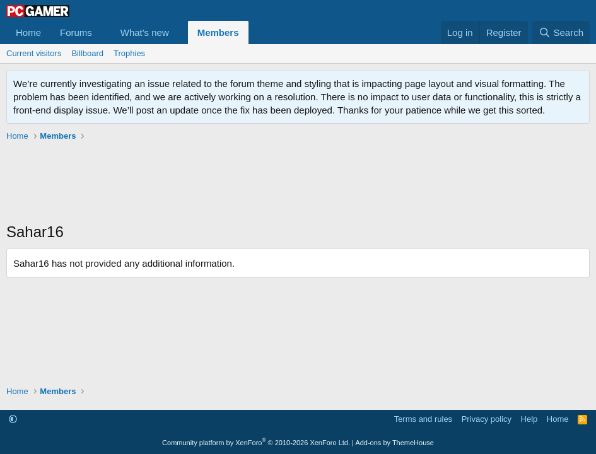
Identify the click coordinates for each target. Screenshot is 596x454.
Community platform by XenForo (256, 442)
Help (529, 419)
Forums (76, 32)
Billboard (87, 53)
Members (218, 32)
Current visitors (33, 53)
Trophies (129, 53)
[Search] (561, 32)
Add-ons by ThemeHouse (394, 442)
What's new (144, 32)
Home (28, 32)
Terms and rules (423, 419)
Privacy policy (486, 419)
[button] (102, 32)
